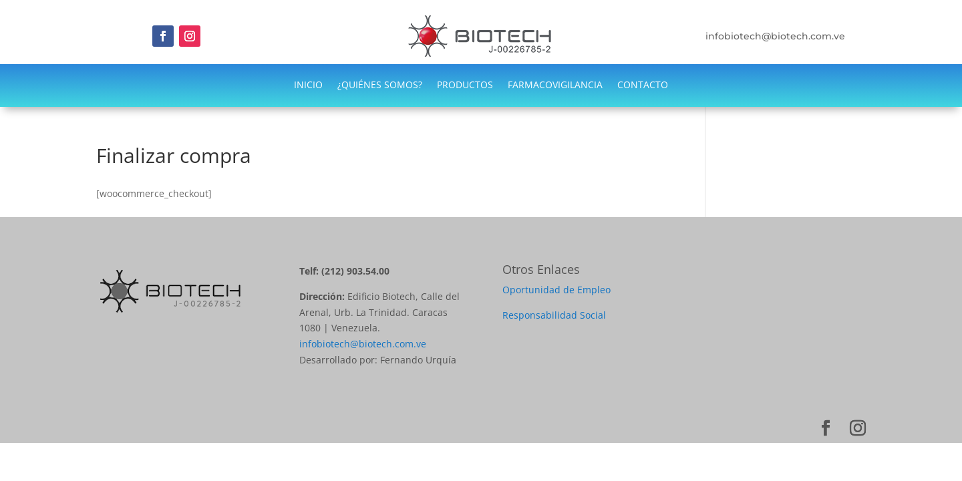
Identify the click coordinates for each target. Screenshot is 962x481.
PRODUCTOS (465, 85)
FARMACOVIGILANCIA (555, 85)
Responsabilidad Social (554, 315)
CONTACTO (642, 85)
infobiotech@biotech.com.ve (362, 343)
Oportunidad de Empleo (556, 289)
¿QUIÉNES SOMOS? (379, 85)
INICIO (308, 85)
